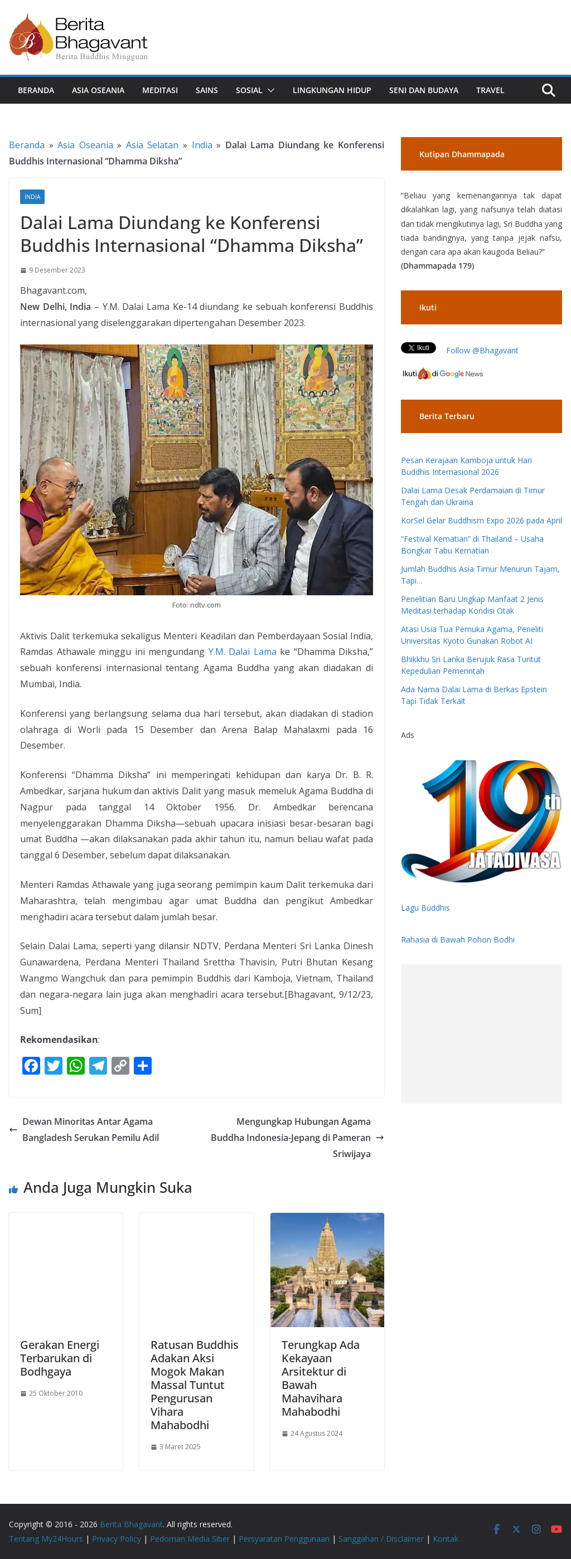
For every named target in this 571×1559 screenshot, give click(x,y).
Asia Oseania (98, 90)
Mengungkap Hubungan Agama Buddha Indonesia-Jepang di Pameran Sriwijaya (297, 1137)
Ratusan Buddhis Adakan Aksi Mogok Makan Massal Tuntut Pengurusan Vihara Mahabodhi (195, 1384)
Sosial (249, 90)
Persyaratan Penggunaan (284, 1538)
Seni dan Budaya (423, 90)
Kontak (445, 1538)
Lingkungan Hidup (332, 90)
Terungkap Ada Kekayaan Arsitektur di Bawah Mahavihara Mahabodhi (321, 1378)
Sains (207, 90)
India (202, 145)
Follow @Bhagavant (482, 350)
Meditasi (160, 90)
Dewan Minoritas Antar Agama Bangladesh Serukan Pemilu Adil (84, 1129)
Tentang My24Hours (46, 1538)
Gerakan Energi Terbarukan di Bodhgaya (59, 1358)
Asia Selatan (152, 145)
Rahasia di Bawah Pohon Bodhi (458, 939)
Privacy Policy (116, 1538)
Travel (490, 90)
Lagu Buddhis (425, 907)
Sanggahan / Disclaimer (381, 1538)
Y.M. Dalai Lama (243, 651)
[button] (269, 90)
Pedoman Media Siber (190, 1538)
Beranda (36, 90)
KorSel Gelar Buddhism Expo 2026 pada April (481, 520)
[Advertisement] (481, 1034)
